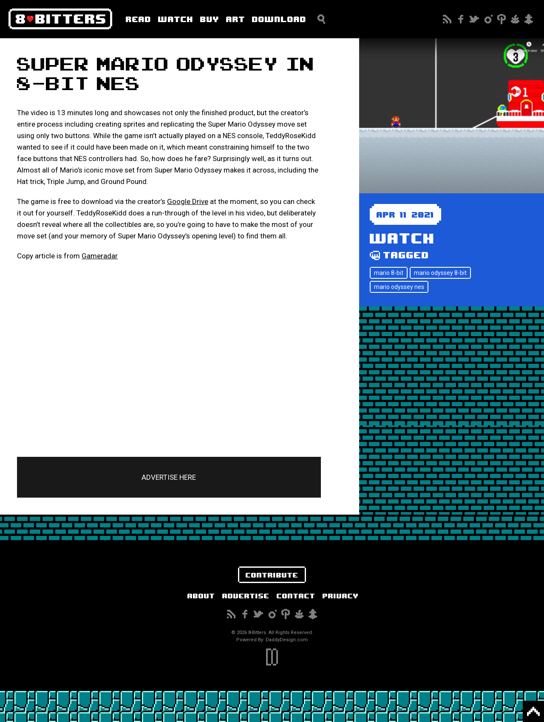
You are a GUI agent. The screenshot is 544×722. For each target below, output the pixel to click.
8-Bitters (60, 19)
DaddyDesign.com (287, 640)
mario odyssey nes (399, 286)
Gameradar (100, 256)
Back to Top (533, 711)
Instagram (488, 19)
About (201, 595)
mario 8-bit (388, 272)
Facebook (461, 19)
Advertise (245, 595)
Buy (209, 19)
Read (138, 19)
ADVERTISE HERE (169, 477)
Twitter (474, 19)
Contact (296, 595)
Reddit (515, 19)
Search (321, 19)
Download (279, 19)
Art (235, 19)
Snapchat (529, 19)
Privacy (341, 595)
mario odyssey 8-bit (440, 272)
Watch (175, 19)
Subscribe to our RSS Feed (447, 19)
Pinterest (501, 19)
